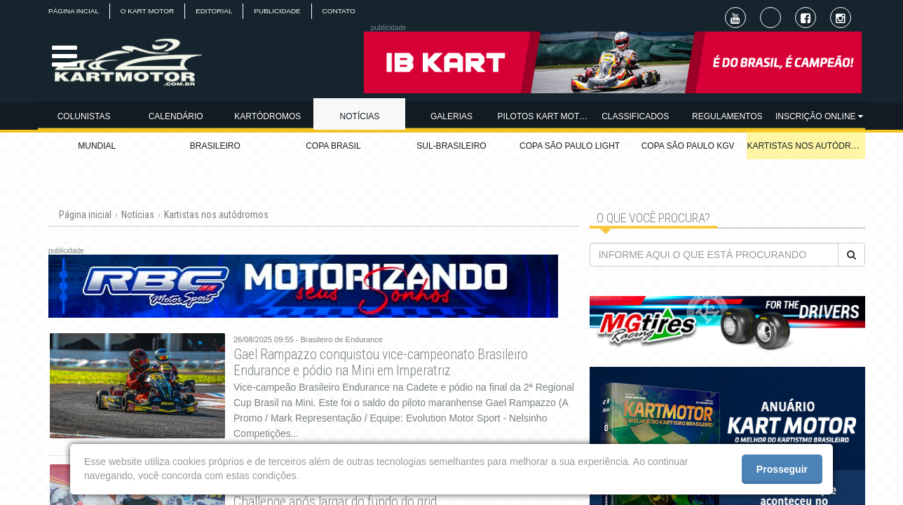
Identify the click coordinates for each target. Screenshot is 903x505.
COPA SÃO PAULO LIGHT (570, 146)
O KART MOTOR (148, 11)
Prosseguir (782, 469)
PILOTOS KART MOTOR (544, 116)
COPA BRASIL (333, 146)
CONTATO (339, 11)
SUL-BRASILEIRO (451, 146)
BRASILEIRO (215, 146)
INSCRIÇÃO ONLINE (819, 116)
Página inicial (85, 214)
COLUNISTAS (84, 116)
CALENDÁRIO (176, 116)
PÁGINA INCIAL (73, 11)
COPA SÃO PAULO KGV (688, 146)
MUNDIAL (97, 146)
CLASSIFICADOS (635, 116)
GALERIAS (451, 116)
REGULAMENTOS (727, 116)
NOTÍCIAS (360, 116)
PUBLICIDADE (278, 11)
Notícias (137, 214)
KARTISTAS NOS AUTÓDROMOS (806, 146)
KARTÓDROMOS (267, 116)
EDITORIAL (214, 11)
